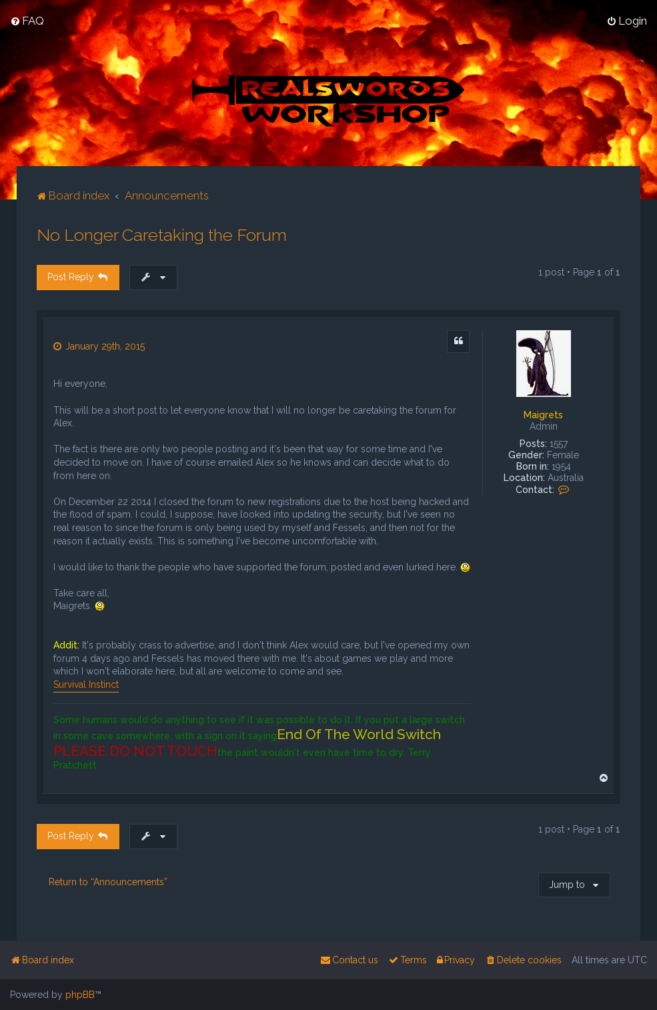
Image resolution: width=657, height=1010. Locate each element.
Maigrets (543, 414)
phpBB (80, 994)
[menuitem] (27, 20)
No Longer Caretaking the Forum (162, 234)
